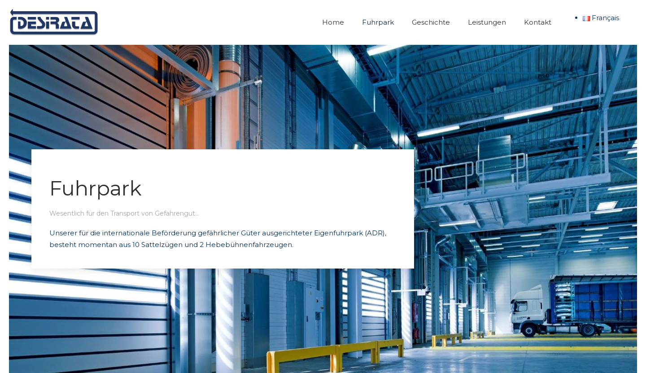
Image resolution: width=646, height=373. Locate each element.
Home (333, 22)
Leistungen (487, 22)
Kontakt (537, 22)
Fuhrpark (378, 22)
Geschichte (431, 22)
